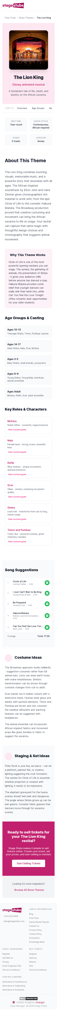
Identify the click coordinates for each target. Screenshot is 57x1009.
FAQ (31, 966)
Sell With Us (7, 958)
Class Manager (17, 1006)
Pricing (5, 962)
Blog (31, 914)
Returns (32, 962)
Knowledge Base (37, 942)
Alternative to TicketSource (14, 982)
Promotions (34, 938)
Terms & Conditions (11, 970)
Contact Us (34, 926)
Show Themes (26, 17)
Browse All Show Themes (29, 889)
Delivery (33, 958)
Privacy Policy (35, 930)
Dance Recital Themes (39, 922)
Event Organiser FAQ (11, 966)
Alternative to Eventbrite (13, 990)
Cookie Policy (35, 934)
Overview (22, 108)
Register (6, 954)
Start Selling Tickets (28, 863)
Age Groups (38, 108)
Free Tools (10, 17)
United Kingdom (28, 1002)
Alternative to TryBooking (13, 986)
